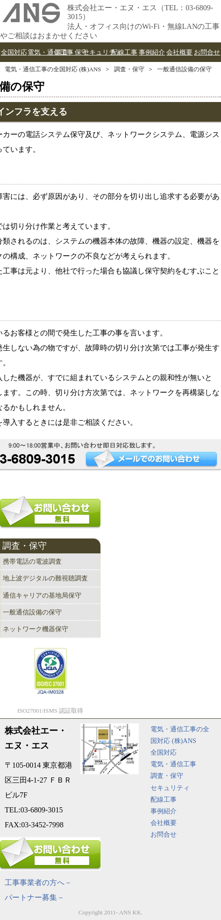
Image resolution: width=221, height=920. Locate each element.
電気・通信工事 (173, 764)
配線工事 (163, 799)
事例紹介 (163, 811)
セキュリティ (170, 787)
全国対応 (163, 752)
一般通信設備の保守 (184, 69)
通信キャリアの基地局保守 (42, 595)
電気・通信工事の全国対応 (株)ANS (53, 69)
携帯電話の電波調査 (32, 561)
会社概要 (163, 822)
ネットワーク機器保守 (35, 629)
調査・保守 (129, 69)
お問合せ (163, 834)
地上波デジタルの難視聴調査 (45, 578)
